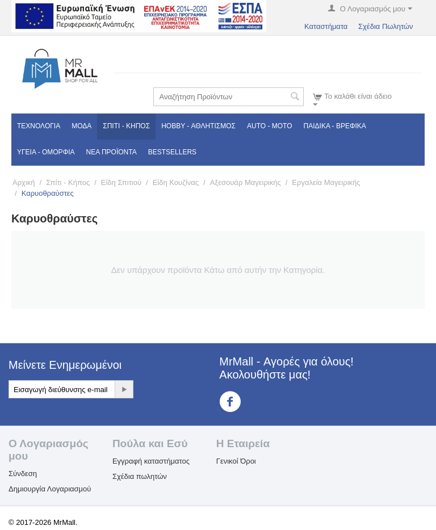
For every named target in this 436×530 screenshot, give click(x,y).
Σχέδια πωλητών (139, 476)
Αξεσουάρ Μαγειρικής (245, 182)
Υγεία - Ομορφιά (46, 152)
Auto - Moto (269, 126)
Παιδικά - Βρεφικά (335, 126)
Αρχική (23, 182)
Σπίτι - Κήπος (126, 126)
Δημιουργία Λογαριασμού (50, 489)
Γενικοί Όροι (236, 461)
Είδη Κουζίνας (176, 182)
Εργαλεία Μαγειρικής (326, 182)
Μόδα (81, 126)
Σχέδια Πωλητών (385, 26)
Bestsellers (172, 152)
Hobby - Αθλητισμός (198, 126)
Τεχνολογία (38, 126)
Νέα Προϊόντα (111, 152)
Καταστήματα (325, 26)
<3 (237, 402)
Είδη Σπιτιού (121, 182)
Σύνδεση (23, 473)
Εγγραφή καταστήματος (151, 461)
